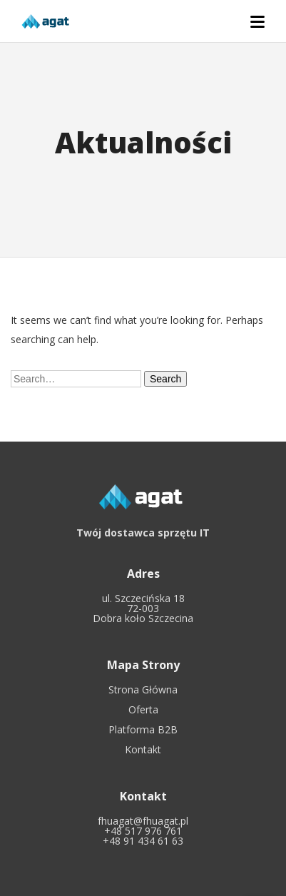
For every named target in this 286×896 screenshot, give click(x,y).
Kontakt (143, 749)
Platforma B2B (143, 729)
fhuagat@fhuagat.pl (143, 821)
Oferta (143, 709)
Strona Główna (143, 689)
